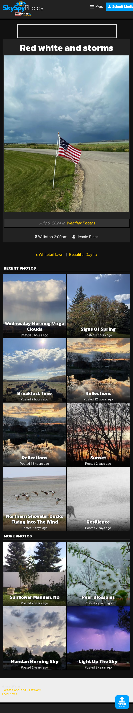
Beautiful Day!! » (83, 254)
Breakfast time (34, 393)
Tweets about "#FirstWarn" (21, 690)
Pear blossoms (98, 597)
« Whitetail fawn (49, 254)
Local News (9, 694)
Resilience (98, 522)
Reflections (98, 393)
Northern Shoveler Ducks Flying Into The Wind (34, 519)
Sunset (98, 458)
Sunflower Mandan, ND (35, 597)
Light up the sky (98, 661)
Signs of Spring (98, 329)
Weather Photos (80, 223)
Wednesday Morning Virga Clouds (34, 326)
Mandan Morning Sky (34, 661)
